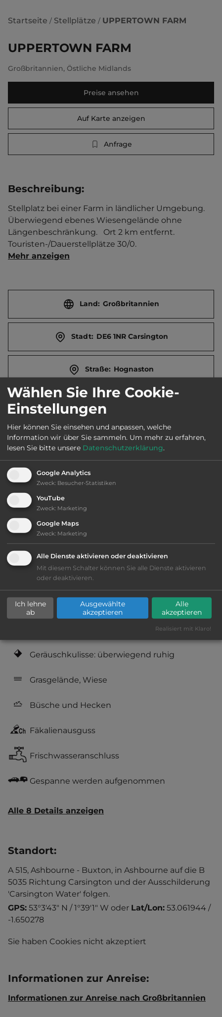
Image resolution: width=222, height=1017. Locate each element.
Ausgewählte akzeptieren (102, 607)
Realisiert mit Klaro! (183, 628)
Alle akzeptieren (182, 607)
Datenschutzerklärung (123, 447)
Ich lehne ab (30, 607)
